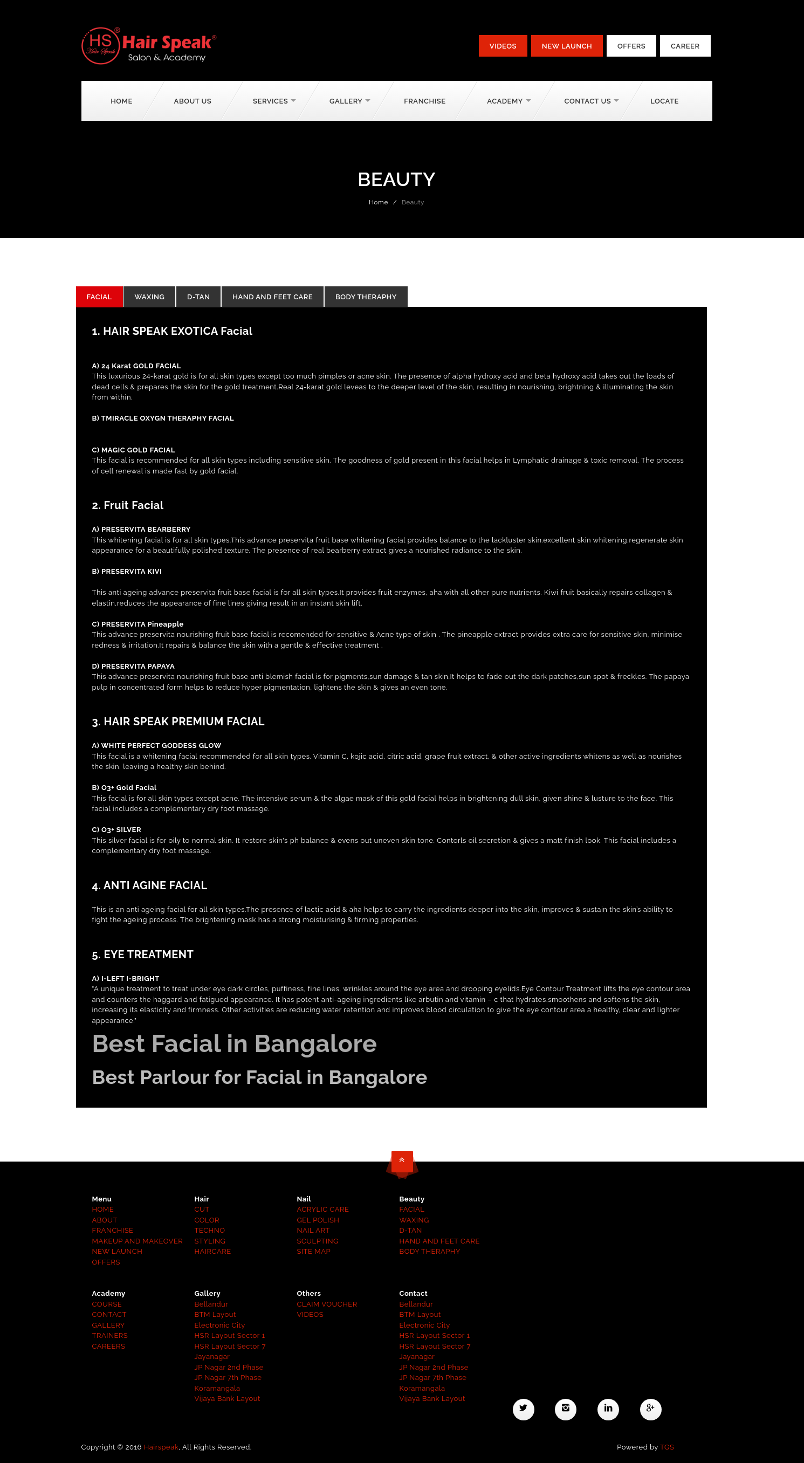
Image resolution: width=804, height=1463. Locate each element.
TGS (667, 1447)
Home (122, 101)
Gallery (345, 101)
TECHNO (210, 1230)
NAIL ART (313, 1230)
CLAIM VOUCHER (327, 1304)
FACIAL (99, 297)
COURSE (107, 1304)
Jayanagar (212, 1356)
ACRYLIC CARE (323, 1209)
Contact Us (588, 101)
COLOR (207, 1220)
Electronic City (220, 1325)
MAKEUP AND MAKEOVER (137, 1241)
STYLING (210, 1241)
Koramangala (217, 1388)
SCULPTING (318, 1241)
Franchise (424, 101)
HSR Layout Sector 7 (230, 1346)
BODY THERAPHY (430, 1251)
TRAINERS (110, 1335)
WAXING (149, 297)
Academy (505, 101)
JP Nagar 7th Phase (228, 1377)
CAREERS (109, 1346)
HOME (103, 1209)
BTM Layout (215, 1314)
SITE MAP (314, 1251)
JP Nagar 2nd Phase (229, 1367)
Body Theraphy (366, 297)
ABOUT (105, 1220)
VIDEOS (310, 1314)
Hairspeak (161, 1447)
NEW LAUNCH (117, 1251)
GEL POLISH (318, 1220)
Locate (664, 101)
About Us (193, 101)
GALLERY (108, 1325)
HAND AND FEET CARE (272, 297)
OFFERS (106, 1262)
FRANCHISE (113, 1230)
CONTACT (109, 1314)
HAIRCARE (213, 1251)
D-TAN (198, 297)
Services (270, 101)
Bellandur (212, 1304)
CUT (202, 1209)
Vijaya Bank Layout (227, 1399)
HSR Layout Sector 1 (230, 1335)
